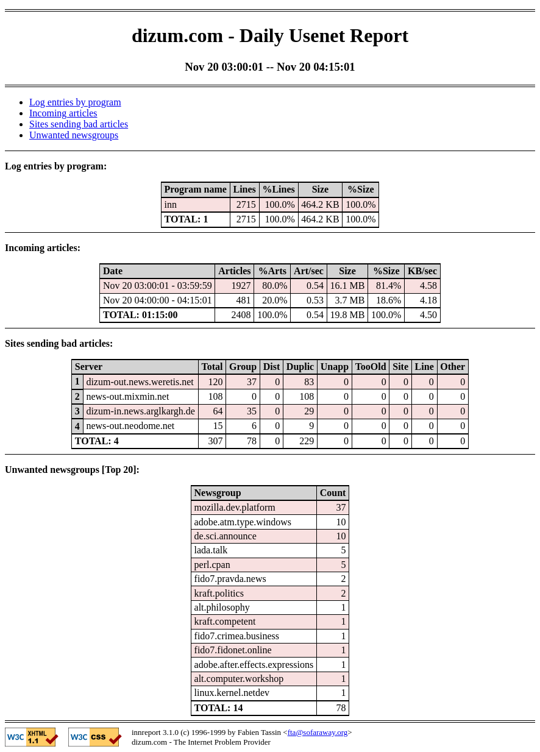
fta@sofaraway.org (318, 732)
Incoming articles (63, 113)
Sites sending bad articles (78, 124)
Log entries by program (75, 102)
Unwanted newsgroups (73, 135)
